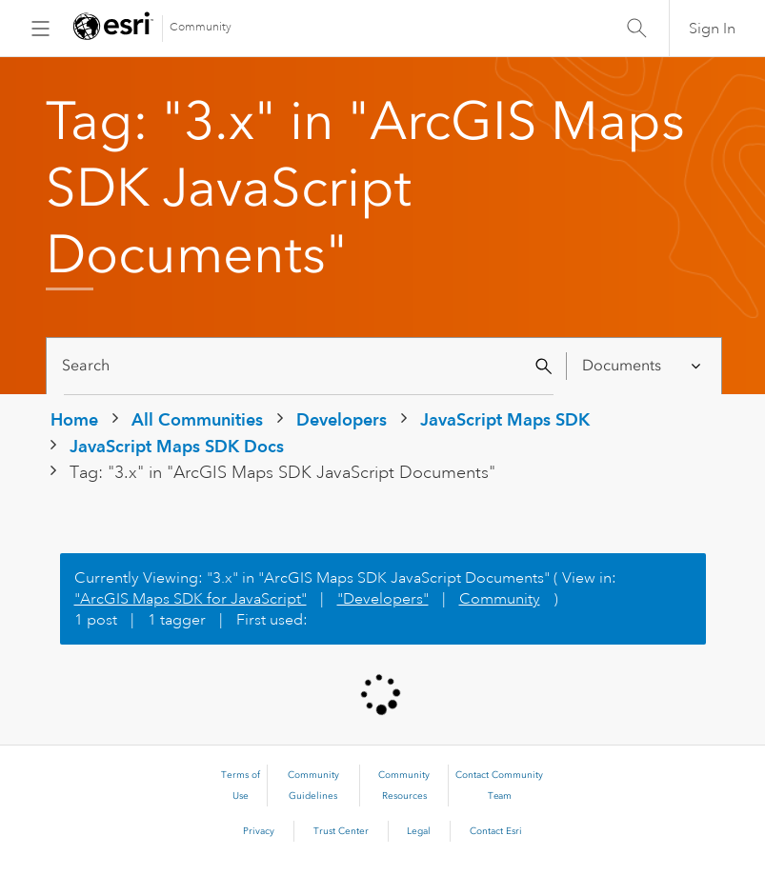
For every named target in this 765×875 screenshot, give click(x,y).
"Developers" (383, 598)
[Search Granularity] (642, 366)
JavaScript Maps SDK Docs (177, 446)
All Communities (197, 419)
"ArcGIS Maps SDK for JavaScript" (190, 598)
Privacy (258, 831)
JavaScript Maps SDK (505, 419)
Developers (341, 419)
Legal (419, 831)
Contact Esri (496, 831)
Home (74, 419)
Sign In (712, 28)
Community (201, 27)
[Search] (309, 366)
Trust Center (341, 831)
